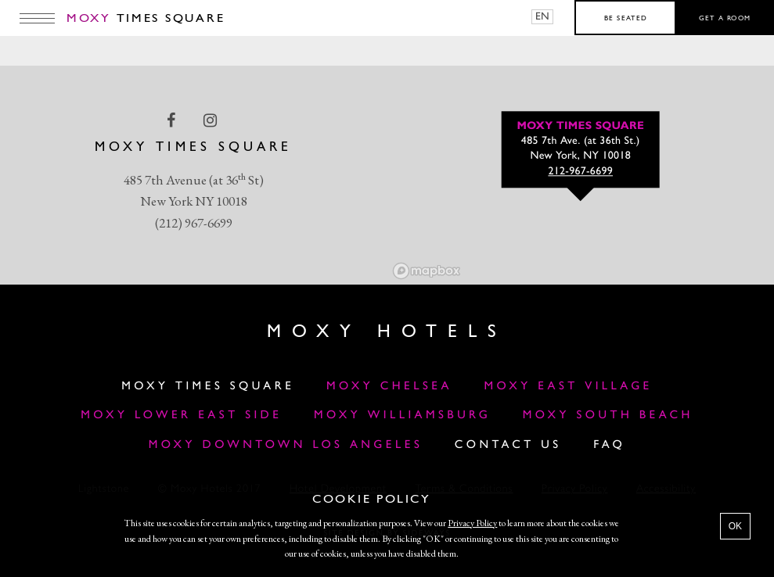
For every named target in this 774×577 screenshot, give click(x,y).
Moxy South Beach (608, 415)
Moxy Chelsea (389, 386)
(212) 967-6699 (193, 222)
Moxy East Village (568, 386)
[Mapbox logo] (426, 271)
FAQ (609, 445)
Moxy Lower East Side (181, 415)
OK (735, 526)
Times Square (146, 19)
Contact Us (508, 445)
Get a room (725, 19)
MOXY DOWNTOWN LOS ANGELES (286, 445)
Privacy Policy (472, 523)
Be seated (625, 19)
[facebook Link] (172, 120)
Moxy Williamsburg (402, 415)
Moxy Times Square (207, 386)
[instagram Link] (211, 120)
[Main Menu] (37, 18)
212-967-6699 (580, 172)
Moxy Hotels (387, 332)
